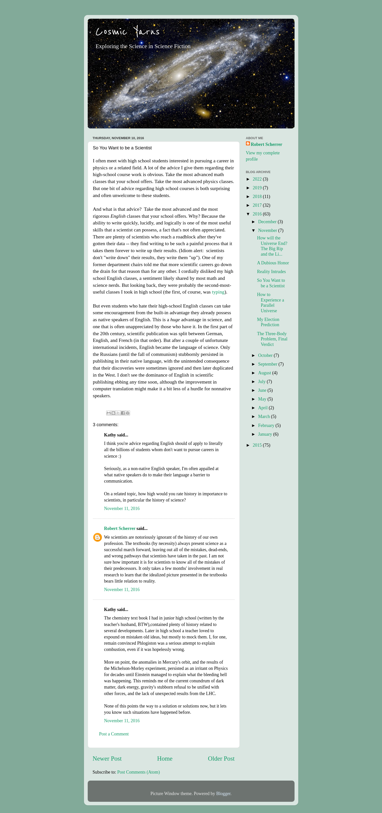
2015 (258, 445)
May (263, 399)
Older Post (221, 758)
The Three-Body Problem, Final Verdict (272, 339)
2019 (258, 187)
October (266, 355)
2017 (258, 205)
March (264, 416)
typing (218, 292)
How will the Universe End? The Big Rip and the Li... (272, 246)
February (266, 425)
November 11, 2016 (122, 508)
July (262, 381)
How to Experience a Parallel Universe (270, 302)
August (265, 372)
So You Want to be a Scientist (271, 283)
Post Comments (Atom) (138, 772)
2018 (258, 196)
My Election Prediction (268, 322)
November (268, 230)
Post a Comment (114, 733)
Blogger (223, 793)
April (263, 407)
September (268, 364)
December (268, 221)
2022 (258, 179)
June (263, 390)
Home (165, 758)
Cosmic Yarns (127, 31)
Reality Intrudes (271, 271)
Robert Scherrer (120, 528)
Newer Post (107, 758)
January (265, 434)
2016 (258, 213)
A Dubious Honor (273, 262)
